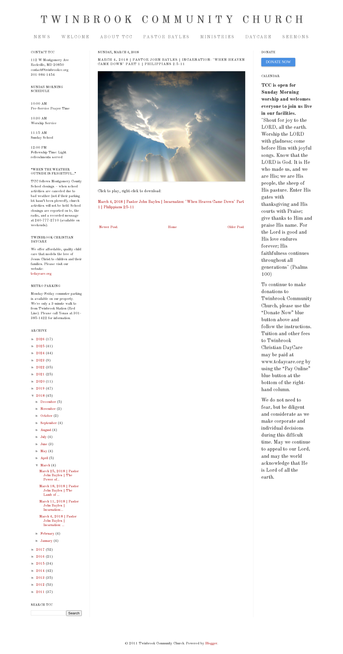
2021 (41, 374)
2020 (41, 381)
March (45, 465)
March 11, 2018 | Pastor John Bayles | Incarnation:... (59, 506)
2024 (41, 353)
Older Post (236, 227)
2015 (41, 563)
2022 (41, 367)
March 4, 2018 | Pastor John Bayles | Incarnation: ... (58, 521)
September (49, 423)
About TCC (116, 37)
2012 (41, 585)
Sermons (295, 37)
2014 (41, 571)
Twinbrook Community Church (173, 20)
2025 (41, 346)
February (47, 533)
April (44, 458)
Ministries (217, 37)
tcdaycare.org (41, 273)
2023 (41, 360)
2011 (41, 592)
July (44, 437)
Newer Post (108, 227)
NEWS (42, 37)
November (48, 409)
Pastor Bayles (166, 37)
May (44, 451)
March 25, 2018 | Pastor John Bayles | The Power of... (59, 475)
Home (172, 227)
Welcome (75, 37)
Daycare (258, 37)
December (48, 402)
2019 (41, 388)
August (46, 430)
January (47, 541)
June (44, 444)
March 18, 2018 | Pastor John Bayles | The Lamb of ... (59, 490)
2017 (41, 549)
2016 (41, 556)
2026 (41, 339)
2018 (41, 396)
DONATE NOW (278, 62)
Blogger (211, 643)
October (47, 416)
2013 (41, 578)
